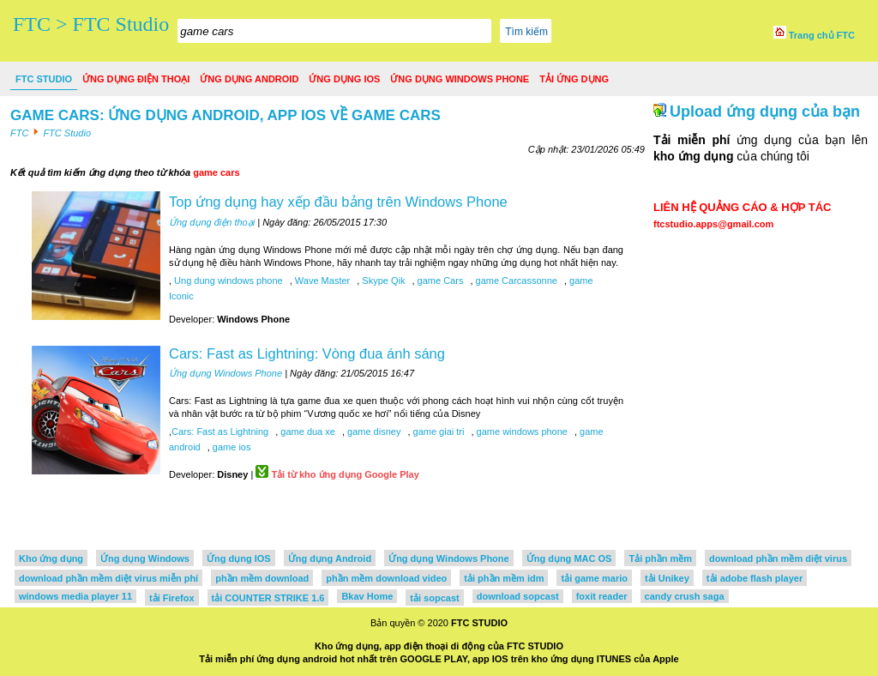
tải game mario (594, 578)
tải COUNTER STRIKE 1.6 (268, 598)
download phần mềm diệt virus (778, 558)
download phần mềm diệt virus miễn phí (108, 578)
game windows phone (521, 431)
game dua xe (306, 431)
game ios (230, 447)
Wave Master (321, 280)
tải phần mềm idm (504, 578)
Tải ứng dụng (574, 79)
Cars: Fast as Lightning (219, 431)
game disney (372, 431)
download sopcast (518, 596)
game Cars (439, 280)
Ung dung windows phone (227, 280)
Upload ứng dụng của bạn (765, 111)
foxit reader (602, 596)
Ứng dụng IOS (344, 79)
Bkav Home (367, 596)
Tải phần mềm (660, 558)
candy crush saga (685, 596)
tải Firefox (171, 598)
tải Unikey (667, 578)
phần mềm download (262, 578)
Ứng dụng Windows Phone (459, 79)
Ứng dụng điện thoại (135, 79)
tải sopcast (434, 598)
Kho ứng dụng (51, 558)
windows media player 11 (75, 596)
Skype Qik (382, 280)
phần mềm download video (386, 578)
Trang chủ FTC (814, 35)
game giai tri (437, 431)
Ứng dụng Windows (144, 558)
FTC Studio (43, 79)
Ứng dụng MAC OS (569, 558)
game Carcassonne (514, 280)
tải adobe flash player (755, 578)
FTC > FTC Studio (91, 24)
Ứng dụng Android (249, 79)
